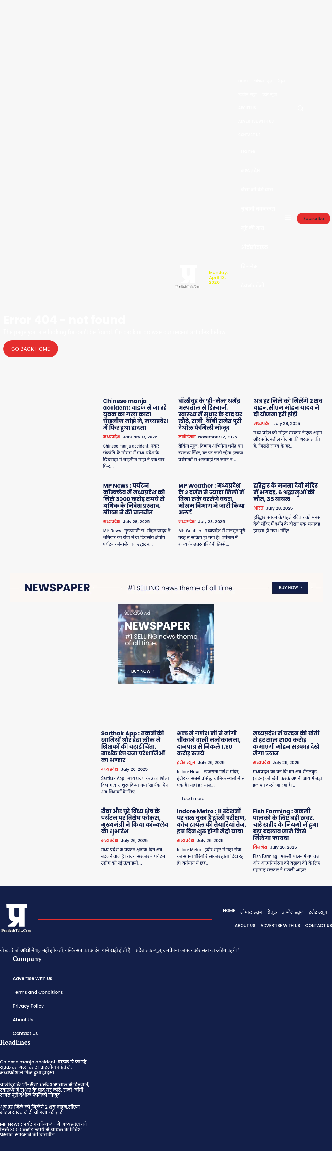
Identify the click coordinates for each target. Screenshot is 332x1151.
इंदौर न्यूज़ (193, 738)
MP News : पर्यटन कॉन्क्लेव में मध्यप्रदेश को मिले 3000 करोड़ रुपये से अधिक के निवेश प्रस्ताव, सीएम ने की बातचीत (144, 484)
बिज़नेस (263, 805)
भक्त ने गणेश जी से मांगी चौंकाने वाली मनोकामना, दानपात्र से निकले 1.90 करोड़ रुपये (213, 720)
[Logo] (188, 276)
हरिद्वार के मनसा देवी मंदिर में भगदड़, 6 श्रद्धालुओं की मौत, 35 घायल (289, 481)
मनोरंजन (192, 432)
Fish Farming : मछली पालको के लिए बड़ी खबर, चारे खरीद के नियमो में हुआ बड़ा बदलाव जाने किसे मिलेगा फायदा (289, 788)
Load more (131, 841)
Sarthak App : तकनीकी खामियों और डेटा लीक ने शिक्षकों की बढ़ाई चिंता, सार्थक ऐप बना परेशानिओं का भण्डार (142, 720)
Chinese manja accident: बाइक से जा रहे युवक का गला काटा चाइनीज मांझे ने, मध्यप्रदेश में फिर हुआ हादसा (142, 409)
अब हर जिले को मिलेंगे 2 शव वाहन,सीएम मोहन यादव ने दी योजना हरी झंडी (287, 407)
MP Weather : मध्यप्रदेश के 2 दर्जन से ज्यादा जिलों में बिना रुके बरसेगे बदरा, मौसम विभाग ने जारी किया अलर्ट (217, 484)
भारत (261, 495)
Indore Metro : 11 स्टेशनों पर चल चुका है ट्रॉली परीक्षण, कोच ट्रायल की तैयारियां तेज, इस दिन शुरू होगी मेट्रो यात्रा (217, 788)
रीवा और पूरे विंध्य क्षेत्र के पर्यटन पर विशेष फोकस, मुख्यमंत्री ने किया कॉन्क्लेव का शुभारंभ (143, 785)
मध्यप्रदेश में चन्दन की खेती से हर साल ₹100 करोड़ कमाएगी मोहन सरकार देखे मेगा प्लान (287, 717)
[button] (300, 108)
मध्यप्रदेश (119, 427)
